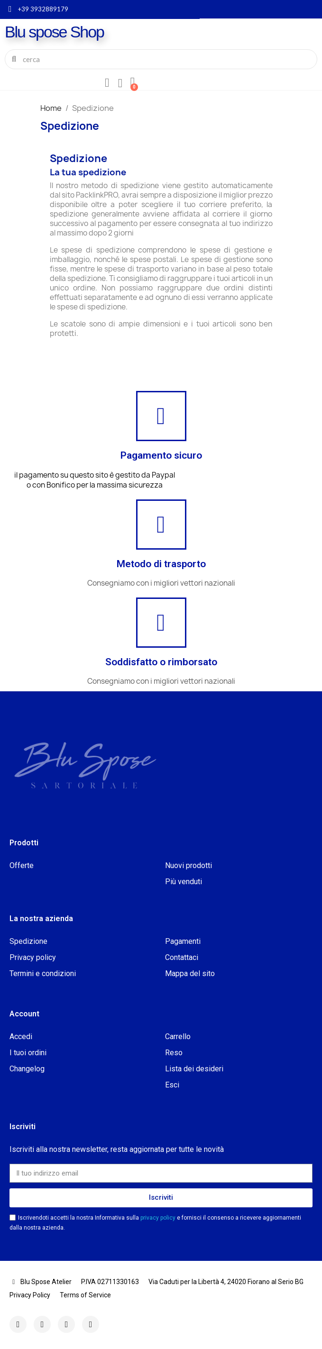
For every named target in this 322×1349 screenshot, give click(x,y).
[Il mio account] (107, 83)
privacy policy (158, 1217)
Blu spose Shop (54, 32)
